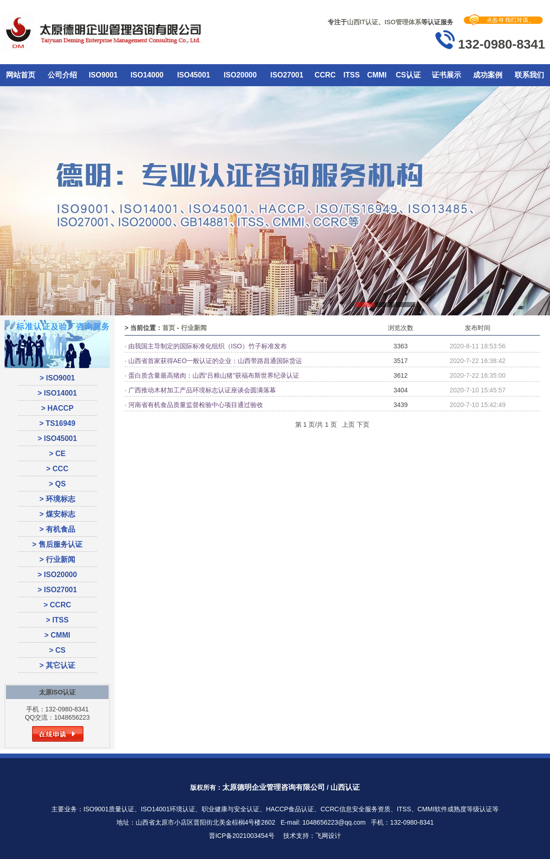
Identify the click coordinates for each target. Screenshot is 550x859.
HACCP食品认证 (290, 809)
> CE (57, 453)
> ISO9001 (57, 378)
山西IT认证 (362, 22)
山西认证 (345, 787)
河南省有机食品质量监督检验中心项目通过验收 (195, 404)
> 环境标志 (57, 499)
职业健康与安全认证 (230, 809)
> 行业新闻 (57, 559)
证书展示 (446, 75)
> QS (57, 484)
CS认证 (408, 75)
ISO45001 (193, 75)
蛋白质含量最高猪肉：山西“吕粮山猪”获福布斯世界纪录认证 (213, 375)
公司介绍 (62, 75)
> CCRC (57, 605)
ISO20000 (240, 75)
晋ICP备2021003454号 (242, 835)
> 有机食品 (57, 529)
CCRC (325, 75)
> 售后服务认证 (57, 544)
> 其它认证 (57, 665)
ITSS (351, 75)
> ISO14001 (57, 393)
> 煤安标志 (57, 514)
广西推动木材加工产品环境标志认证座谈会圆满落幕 (202, 390)
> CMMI (57, 635)
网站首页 (20, 75)
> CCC (57, 469)
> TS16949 (57, 423)
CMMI (377, 75)
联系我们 (529, 75)
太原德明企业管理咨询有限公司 (273, 787)
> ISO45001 (57, 438)
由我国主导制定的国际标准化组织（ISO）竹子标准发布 (207, 346)
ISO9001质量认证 (108, 809)
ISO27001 (286, 75)
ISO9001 (103, 75)
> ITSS (57, 620)
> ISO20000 (57, 574)
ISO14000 (147, 75)
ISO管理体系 (403, 22)
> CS (57, 650)
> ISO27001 (57, 590)
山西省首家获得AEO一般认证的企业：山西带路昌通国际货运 (215, 360)
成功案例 (487, 75)
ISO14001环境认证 (168, 809)
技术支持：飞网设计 (312, 835)
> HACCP (57, 408)
